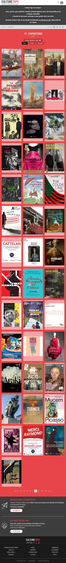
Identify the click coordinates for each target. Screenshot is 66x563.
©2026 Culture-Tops (21, 560)
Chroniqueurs (55, 547)
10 (42, 491)
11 (46, 491)
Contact (55, 554)
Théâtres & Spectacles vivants (11, 547)
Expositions (11, 27)
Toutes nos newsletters (17, 507)
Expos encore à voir (31, 40)
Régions (40, 43)
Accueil (3, 27)
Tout (24, 43)
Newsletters (55, 552)
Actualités (33, 554)
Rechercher (33, 550)
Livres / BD (11, 550)
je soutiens (16, 531)
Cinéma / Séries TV (11, 552)
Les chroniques (54, 550)
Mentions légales (32, 560)
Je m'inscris (16, 510)
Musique (33, 547)
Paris (32, 43)
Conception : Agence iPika (43, 560)
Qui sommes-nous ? (33, 552)
